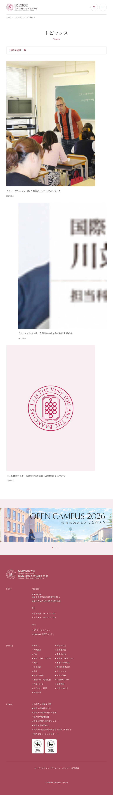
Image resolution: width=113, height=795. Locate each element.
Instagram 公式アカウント (43, 634)
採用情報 (60, 684)
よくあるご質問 (40, 688)
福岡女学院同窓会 (41, 725)
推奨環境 (75, 768)
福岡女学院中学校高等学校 (45, 713)
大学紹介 (37, 650)
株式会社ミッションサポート (46, 734)
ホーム (9, 17)
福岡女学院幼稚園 (41, 717)
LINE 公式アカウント (41, 630)
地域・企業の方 (63, 663)
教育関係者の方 (63, 667)
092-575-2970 (49, 617)
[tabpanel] (58, 525)
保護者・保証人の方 (65, 658)
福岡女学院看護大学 (42, 708)
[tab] (52, 547)
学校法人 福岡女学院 (42, 704)
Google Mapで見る (52, 601)
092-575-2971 (49, 614)
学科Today (61, 675)
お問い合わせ (62, 688)
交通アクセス (37, 601)
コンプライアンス (41, 768)
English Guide (63, 680)
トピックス (18, 17)
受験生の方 (61, 646)
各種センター (39, 684)
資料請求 (37, 692)
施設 (35, 663)
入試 (35, 654)
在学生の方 (61, 650)
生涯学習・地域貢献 (42, 680)
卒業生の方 (61, 654)
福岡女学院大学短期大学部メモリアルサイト (53, 730)
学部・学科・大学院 (42, 658)
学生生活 (37, 667)
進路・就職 (38, 675)
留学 (35, 671)
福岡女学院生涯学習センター (46, 721)
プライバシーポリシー (60, 768)
